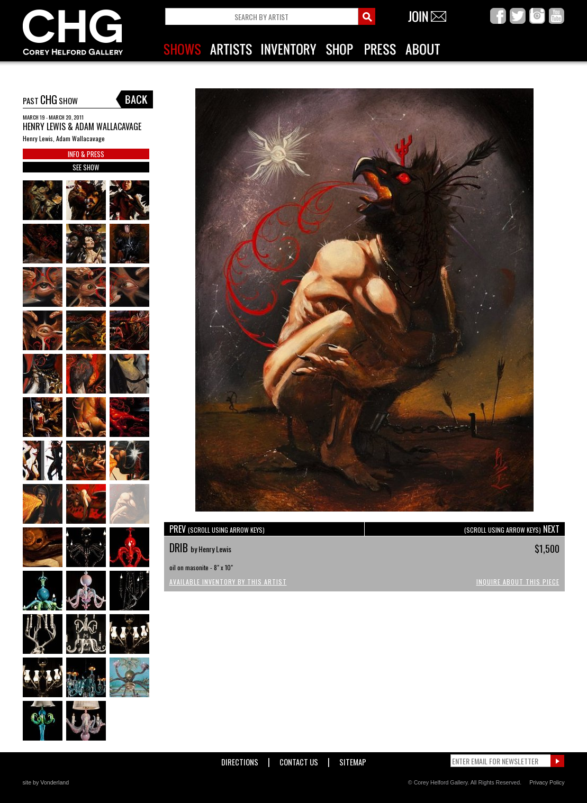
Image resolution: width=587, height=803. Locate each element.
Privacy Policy (546, 782)
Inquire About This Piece (517, 581)
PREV (217, 529)
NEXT (511, 529)
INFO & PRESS (86, 154)
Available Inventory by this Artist (228, 581)
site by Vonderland (46, 782)
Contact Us (298, 759)
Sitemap (352, 759)
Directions (239, 759)
